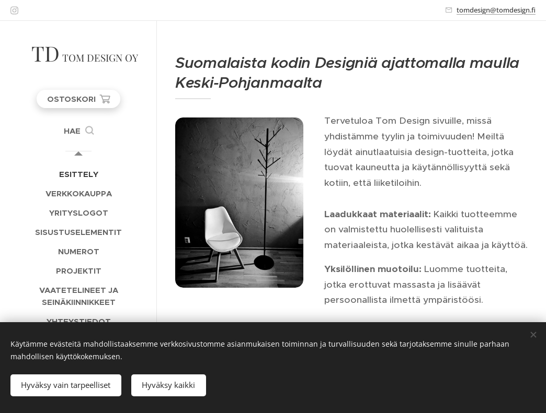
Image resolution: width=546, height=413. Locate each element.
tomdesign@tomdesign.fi (496, 10)
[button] (79, 131)
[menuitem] (78, 174)
